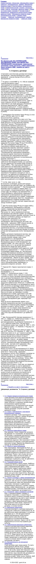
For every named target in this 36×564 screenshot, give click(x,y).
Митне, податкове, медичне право (17, 9)
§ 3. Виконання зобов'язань (13, 507)
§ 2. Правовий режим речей (13, 462)
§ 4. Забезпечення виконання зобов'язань (18, 524)
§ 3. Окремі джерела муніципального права (18, 396)
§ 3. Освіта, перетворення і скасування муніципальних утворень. (17, 412)
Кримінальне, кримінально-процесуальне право (16, 12)
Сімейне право (21, 15)
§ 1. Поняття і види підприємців (14, 446)
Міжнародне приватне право (21, 14)
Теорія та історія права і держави (17, 10)
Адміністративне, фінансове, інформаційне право (17, 3)
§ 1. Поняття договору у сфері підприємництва (19, 477)
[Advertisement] (18, 37)
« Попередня (4, 57)
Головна (3, 17)
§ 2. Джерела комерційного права (15, 430)
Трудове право (24, 11)
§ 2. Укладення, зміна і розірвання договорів (18, 491)
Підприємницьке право (8, 15)
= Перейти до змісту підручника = (18, 387)
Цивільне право (6, 14)
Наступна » (29, 58)
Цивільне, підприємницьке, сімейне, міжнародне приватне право (16, 17)
